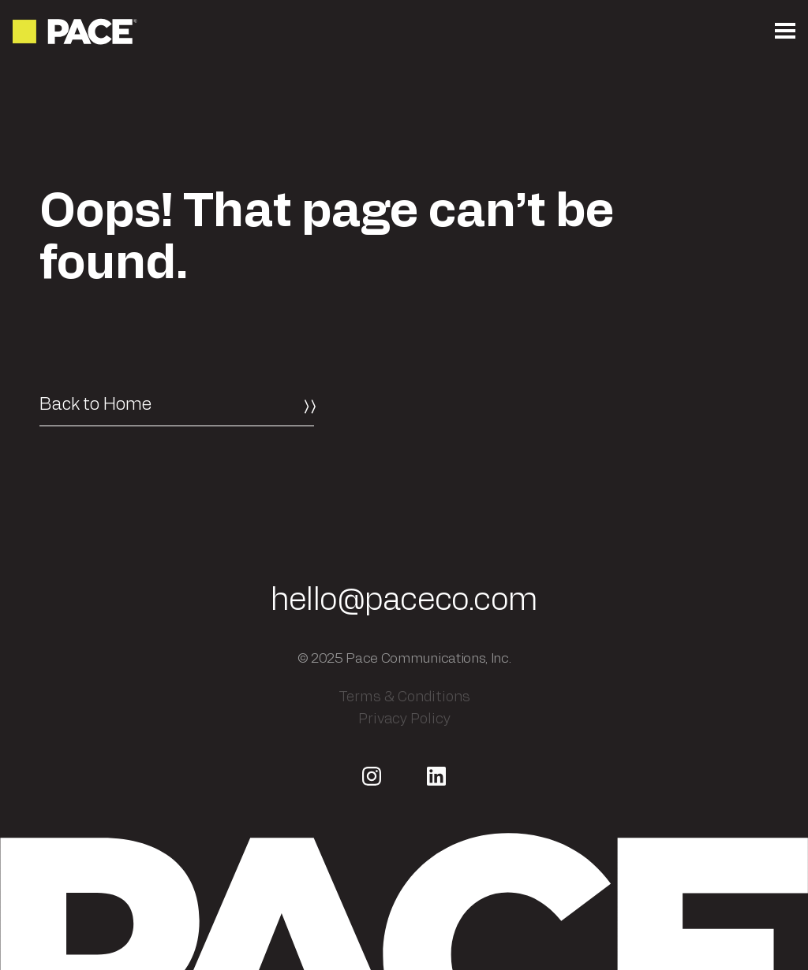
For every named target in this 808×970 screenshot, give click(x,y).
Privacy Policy (404, 719)
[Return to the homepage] (76, 31)
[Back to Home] (176, 405)
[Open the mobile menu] (785, 31)
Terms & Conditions (404, 697)
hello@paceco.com (404, 600)
